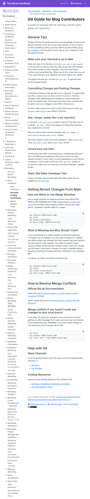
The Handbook (34, 11)
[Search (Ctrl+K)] (11, 11)
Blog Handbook (59, 11)
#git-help (35, 365)
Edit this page (54, 404)
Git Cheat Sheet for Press (42, 387)
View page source (37, 404)
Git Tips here (43, 181)
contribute (73, 404)
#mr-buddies (36, 368)
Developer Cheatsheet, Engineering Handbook (50, 384)
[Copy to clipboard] (83, 213)
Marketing (47, 11)
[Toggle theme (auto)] (85, 3)
